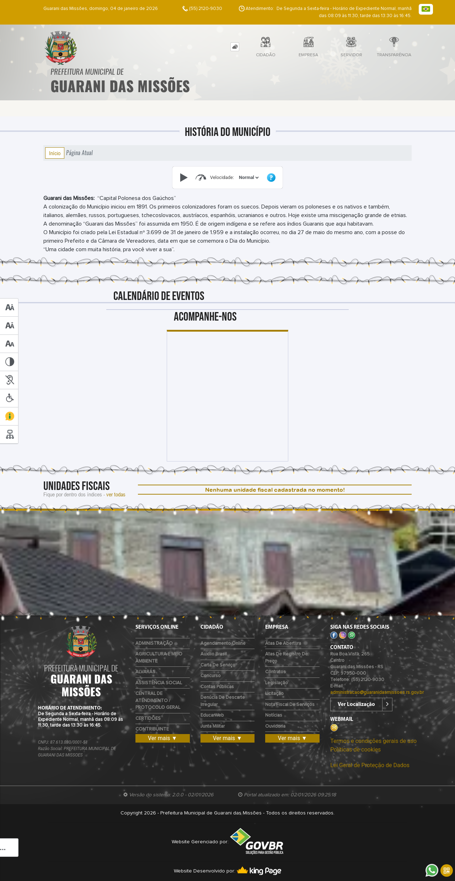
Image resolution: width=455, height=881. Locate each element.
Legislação (276, 683)
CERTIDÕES (148, 718)
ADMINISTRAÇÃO (154, 643)
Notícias (273, 715)
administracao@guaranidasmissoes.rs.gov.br (377, 692)
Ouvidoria (275, 726)
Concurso (210, 676)
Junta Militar (212, 726)
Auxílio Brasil (213, 654)
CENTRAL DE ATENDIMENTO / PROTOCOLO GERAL (157, 700)
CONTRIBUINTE (152, 729)
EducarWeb (212, 715)
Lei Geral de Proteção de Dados (370, 765)
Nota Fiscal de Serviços (290, 704)
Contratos (275, 672)
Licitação (274, 693)
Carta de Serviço (217, 665)
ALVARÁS (145, 672)
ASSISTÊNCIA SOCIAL (158, 683)
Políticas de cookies (355, 749)
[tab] (234, 46)
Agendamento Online (223, 643)
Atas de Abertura (283, 643)
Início (54, 153)
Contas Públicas (217, 687)
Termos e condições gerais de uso (373, 741)
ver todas (115, 494)
